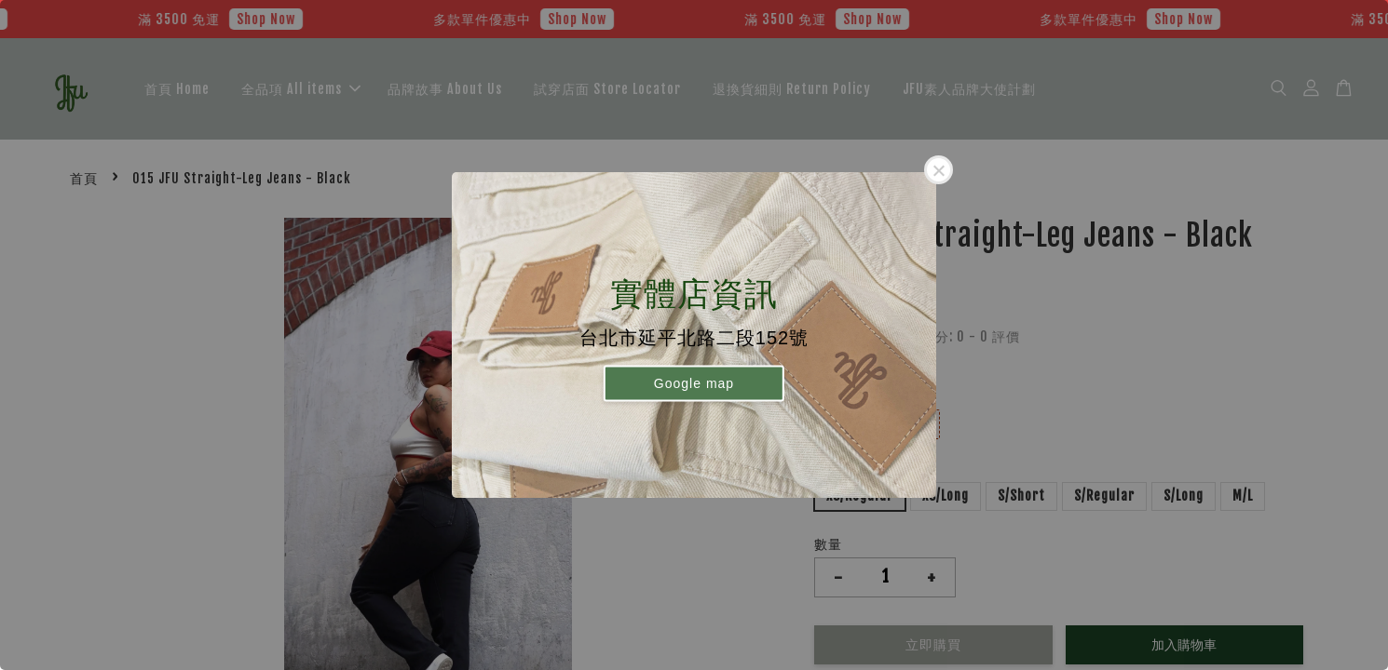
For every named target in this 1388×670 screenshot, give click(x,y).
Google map (694, 382)
